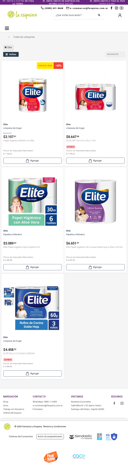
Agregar (32, 161)
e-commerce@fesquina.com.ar (47, 405)
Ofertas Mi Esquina (12, 413)
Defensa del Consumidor (21, 436)
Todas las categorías (24, 37)
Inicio (5, 405)
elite (8, 47)
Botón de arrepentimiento (50, 436)
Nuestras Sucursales (81, 401)
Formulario (38, 409)
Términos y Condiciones (54, 426)
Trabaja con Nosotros (13, 409)
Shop (5, 401)
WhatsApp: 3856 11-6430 (45, 401)
